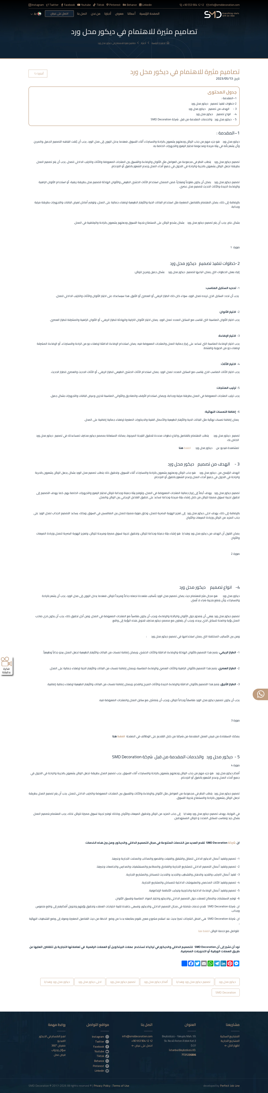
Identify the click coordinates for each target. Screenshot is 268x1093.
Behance (130, 4)
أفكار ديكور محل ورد (156, 981)
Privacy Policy (102, 1085)
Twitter (52, 4)
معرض (119, 13)
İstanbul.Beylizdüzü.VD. (182, 1052)
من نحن (95, 13)
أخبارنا (107, 13)
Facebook (68, 4)
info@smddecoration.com (223, 4)
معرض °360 (58, 1045)
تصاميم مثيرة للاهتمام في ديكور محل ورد (118, 43)
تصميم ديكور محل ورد (123, 981)
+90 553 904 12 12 (192, 4)
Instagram (36, 4)
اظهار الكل (232, 1045)
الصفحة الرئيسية (150, 13)
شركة (231, 842)
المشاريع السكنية (229, 1036)
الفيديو (61, 1041)
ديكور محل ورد (227, 981)
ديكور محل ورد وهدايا (57, 981)
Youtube (84, 4)
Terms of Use (120, 1085)
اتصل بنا (82, 13)
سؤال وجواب (58, 1050)
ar (36, 14)
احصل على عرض (59, 13)
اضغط (187, 448)
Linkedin (145, 4)
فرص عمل (60, 1054)
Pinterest (113, 4)
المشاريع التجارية (230, 1041)
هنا (200, 931)
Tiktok (98, 4)
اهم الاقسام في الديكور (52, 1036)
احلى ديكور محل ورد (90, 981)
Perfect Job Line (230, 1085)
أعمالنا (131, 13)
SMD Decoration (225, 992)
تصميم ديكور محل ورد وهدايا (193, 981)
